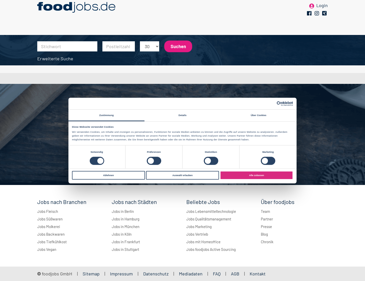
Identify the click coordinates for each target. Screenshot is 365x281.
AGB (235, 273)
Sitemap (91, 273)
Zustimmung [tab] (106, 115)
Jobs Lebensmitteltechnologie (211, 211)
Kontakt (258, 273)
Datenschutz (156, 273)
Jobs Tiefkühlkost (52, 241)
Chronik (267, 241)
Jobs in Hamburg (125, 219)
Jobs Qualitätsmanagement (208, 219)
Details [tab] (182, 115)
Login (322, 12)
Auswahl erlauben (182, 175)
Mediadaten (191, 273)
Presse (266, 226)
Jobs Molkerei (48, 226)
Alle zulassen (256, 175)
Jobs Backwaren (51, 234)
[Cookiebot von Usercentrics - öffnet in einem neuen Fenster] (271, 103)
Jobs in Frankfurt (126, 241)
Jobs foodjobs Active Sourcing (211, 249)
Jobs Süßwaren (50, 219)
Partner (267, 219)
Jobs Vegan (46, 249)
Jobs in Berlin (123, 211)
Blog (264, 234)
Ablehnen (108, 175)
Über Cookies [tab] (258, 115)
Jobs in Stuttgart (125, 249)
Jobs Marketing (199, 226)
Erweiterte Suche (55, 58)
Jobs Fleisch (47, 211)
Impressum (121, 273)
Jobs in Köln (122, 234)
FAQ (217, 273)
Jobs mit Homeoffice (203, 241)
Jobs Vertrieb (197, 234)
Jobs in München (125, 226)
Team (265, 211)
